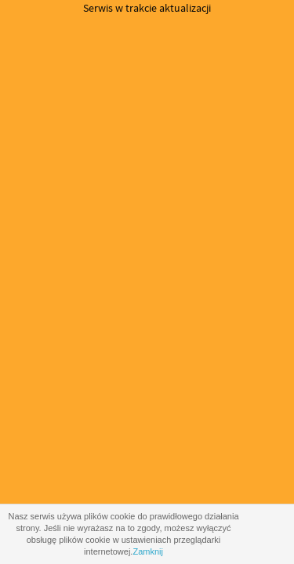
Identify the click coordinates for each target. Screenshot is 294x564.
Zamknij (147, 551)
